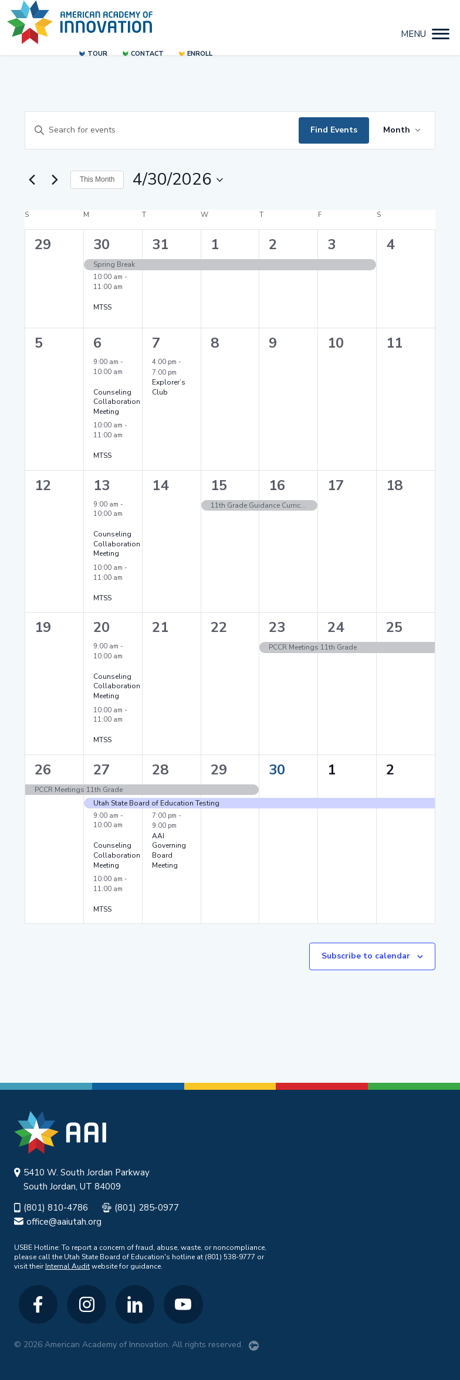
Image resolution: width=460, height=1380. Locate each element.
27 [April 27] (101, 769)
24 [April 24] (335, 627)
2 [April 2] (273, 244)
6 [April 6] (97, 343)
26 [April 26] (43, 769)
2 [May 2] (390, 769)
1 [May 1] (331, 769)
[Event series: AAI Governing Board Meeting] (182, 825)
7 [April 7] (156, 343)
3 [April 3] (331, 244)
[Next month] (55, 180)
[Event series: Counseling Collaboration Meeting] (97, 382)
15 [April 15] (219, 485)
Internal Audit (67, 1266)
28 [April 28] (160, 769)
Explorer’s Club (168, 387)
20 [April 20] (101, 627)
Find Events (333, 129)
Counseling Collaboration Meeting (116, 402)
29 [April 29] (219, 769)
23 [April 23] (277, 627)
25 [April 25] (394, 627)
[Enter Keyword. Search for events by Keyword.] (162, 130)
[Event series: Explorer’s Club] (182, 372)
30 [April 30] (277, 769)
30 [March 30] (101, 244)
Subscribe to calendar (366, 955)
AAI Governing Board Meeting (169, 850)
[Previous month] (32, 180)
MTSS (102, 307)
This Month (97, 179)
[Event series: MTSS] (97, 297)
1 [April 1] (215, 244)
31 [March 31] (160, 244)
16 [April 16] (277, 485)
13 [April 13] (101, 485)
